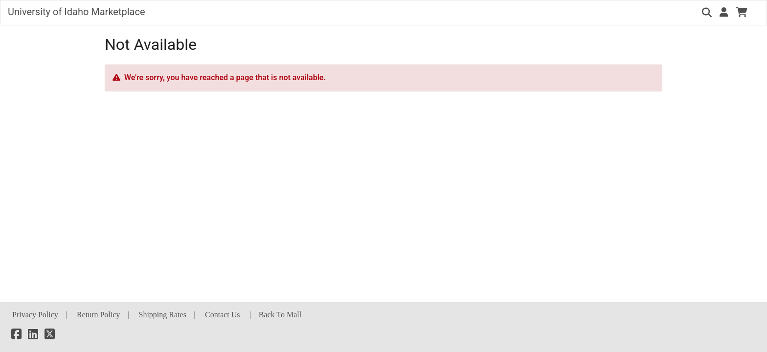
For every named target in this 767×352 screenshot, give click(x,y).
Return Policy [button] (98, 314)
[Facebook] (16, 335)
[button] (724, 12)
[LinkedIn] (33, 335)
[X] (50, 335)
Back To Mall (280, 314)
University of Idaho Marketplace (76, 12)
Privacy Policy (35, 314)
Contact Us (222, 314)
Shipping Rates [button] (162, 314)
